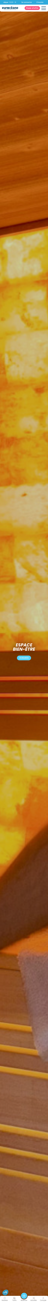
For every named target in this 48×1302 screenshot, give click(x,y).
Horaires (24, 658)
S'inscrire (39, 2)
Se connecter (26, 2)
